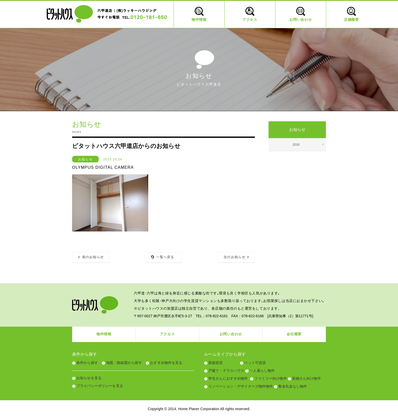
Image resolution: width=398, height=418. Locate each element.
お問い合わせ (231, 334)
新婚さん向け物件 (306, 378)
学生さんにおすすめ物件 (228, 378)
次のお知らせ (234, 257)
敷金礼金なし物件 (292, 386)
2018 (296, 144)
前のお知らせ (93, 257)
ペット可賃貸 (255, 363)
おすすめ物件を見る (166, 363)
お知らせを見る (89, 378)
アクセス (167, 334)
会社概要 (294, 334)
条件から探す (87, 363)
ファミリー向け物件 (270, 378)
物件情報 (103, 334)
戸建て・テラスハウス (226, 371)
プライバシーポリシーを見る (99, 386)
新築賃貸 (215, 363)
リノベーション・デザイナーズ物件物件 (240, 386)
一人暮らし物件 (262, 371)
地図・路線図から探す (124, 363)
